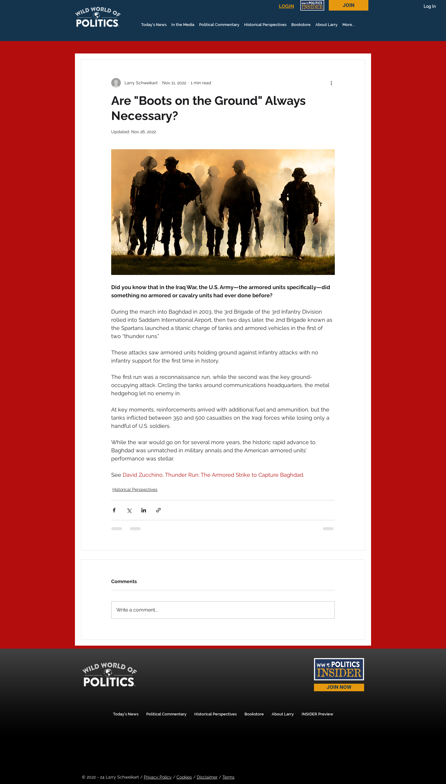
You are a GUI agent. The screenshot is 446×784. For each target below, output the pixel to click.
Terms (228, 777)
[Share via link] (158, 510)
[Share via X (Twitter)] (129, 510)
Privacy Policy (158, 777)
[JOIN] (348, 5)
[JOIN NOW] (339, 687)
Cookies (184, 777)
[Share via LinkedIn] (144, 510)
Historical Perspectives (134, 489)
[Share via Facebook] (114, 510)
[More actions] (331, 82)
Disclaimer (207, 777)
